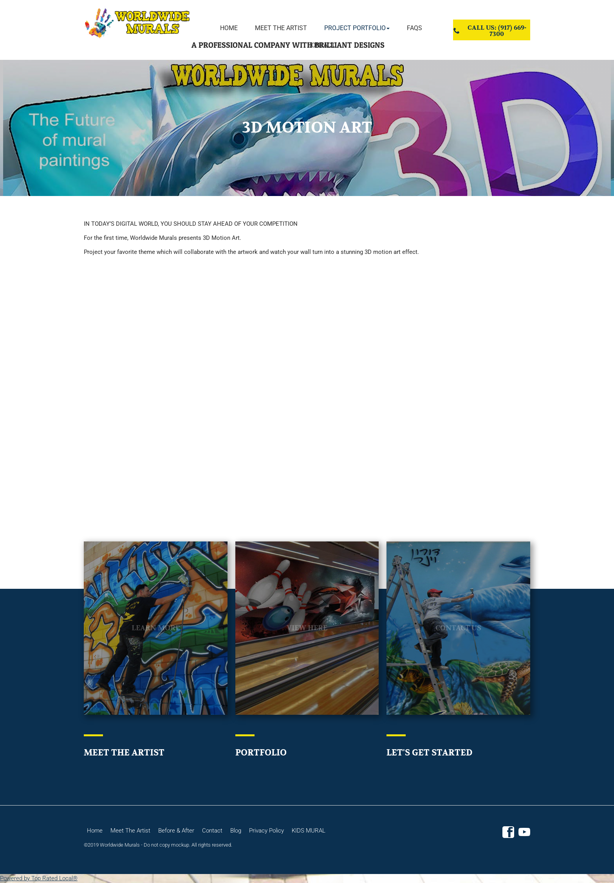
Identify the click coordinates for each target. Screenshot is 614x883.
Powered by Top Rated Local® (39, 878)
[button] (356, 28)
